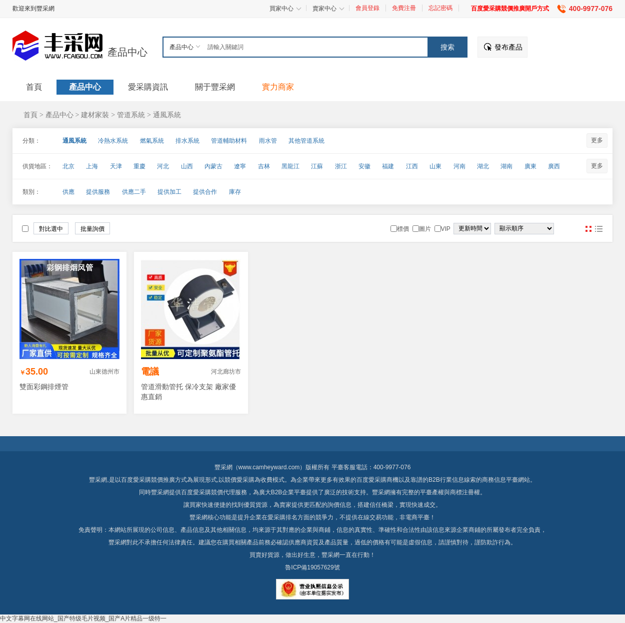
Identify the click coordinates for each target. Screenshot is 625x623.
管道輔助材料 (229, 140)
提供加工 (170, 191)
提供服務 (98, 191)
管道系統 (131, 115)
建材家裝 (95, 115)
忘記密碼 (440, 8)
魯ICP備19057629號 (312, 567)
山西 (187, 166)
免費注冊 (404, 8)
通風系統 (167, 115)
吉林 (264, 166)
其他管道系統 (306, 140)
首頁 (31, 115)
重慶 (140, 166)
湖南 (506, 166)
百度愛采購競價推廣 (148, 479)
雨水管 (268, 140)
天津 (116, 166)
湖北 (483, 166)
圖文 (599, 228)
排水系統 (188, 140)
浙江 (341, 166)
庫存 (235, 191)
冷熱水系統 (113, 140)
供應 (68, 191)
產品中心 (128, 52)
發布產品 (508, 47)
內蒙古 (213, 166)
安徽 (364, 166)
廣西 (554, 166)
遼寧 (240, 166)
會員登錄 (368, 8)
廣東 (530, 166)
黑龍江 (291, 166)
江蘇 (317, 166)
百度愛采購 (196, 492)
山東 (436, 166)
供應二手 (134, 191)
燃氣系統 (152, 140)
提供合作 (205, 191)
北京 (68, 166)
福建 (388, 166)
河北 (163, 166)
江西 (412, 166)
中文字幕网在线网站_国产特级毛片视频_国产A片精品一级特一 (83, 618)
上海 (92, 166)
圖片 (589, 228)
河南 (460, 166)
